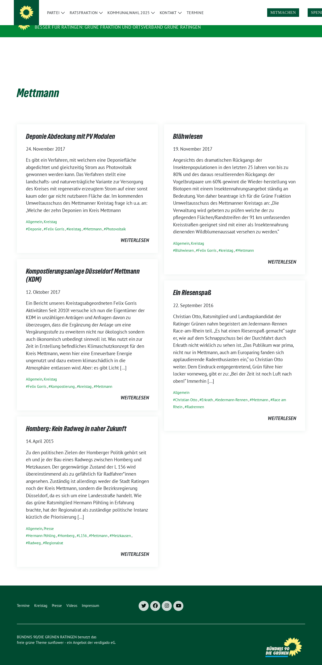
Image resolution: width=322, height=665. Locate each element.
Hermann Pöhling (41, 527)
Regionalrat (54, 535)
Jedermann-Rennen (232, 392)
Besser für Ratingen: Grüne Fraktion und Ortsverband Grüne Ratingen (118, 27)
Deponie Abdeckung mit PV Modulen (70, 129)
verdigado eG (104, 634)
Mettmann (93, 221)
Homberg (67, 527)
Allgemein (34, 214)
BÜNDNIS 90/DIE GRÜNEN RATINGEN (78, 20)
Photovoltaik (116, 221)
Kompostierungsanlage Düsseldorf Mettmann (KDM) (83, 268)
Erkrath (207, 392)
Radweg (34, 535)
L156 (83, 527)
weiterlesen (134, 232)
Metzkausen (121, 527)
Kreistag (50, 214)
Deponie (35, 221)
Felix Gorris (55, 221)
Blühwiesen (188, 129)
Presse (49, 520)
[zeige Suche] (296, 4)
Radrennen (195, 399)
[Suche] (289, 4)
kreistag (74, 221)
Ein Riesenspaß (192, 285)
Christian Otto (186, 392)
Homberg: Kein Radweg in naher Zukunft (76, 421)
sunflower (56, 634)
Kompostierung (63, 378)
